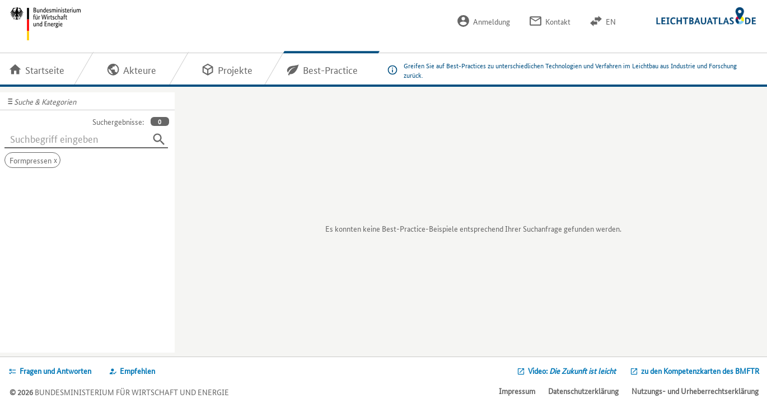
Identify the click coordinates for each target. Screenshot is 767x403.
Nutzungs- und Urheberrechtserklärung (695, 390)
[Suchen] (159, 139)
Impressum (517, 390)
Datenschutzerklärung (583, 390)
